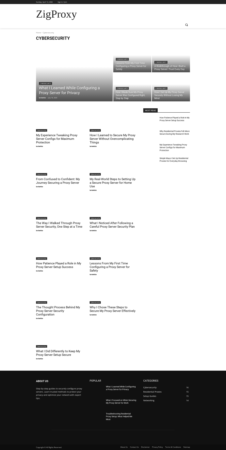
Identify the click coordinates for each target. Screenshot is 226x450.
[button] (186, 24)
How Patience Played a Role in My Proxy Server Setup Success (58, 265)
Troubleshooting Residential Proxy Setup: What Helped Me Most (119, 416)
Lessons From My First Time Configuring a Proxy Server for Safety (110, 267)
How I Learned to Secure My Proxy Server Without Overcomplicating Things (112, 138)
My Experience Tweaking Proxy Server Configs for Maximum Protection (56, 138)
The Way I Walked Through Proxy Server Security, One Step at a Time (59, 224)
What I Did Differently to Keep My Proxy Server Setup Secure (58, 353)
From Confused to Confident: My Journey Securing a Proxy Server (58, 180)
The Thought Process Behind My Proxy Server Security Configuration (58, 311)
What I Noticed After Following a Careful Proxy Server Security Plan (112, 224)
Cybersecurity (45, 83)
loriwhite (39, 146)
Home (38, 32)
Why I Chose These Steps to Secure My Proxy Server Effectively (112, 309)
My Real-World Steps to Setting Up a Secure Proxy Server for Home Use (112, 182)
